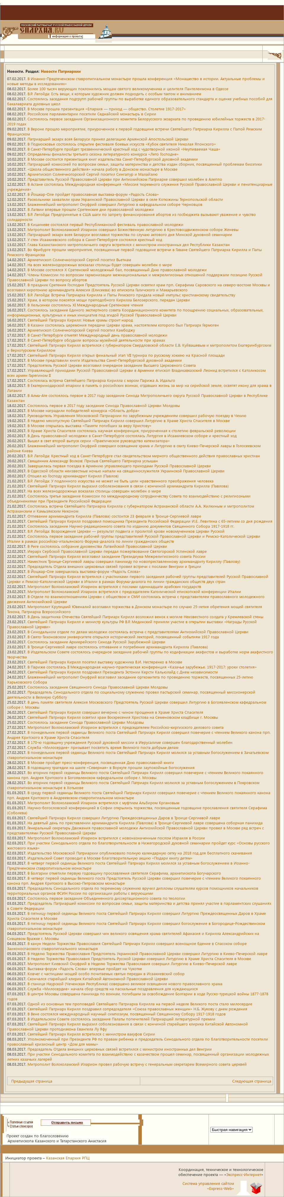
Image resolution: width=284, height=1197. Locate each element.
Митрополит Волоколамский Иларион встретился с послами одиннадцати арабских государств (114, 586)
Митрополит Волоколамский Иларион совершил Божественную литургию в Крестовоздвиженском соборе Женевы (133, 229)
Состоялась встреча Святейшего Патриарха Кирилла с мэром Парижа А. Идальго (101, 380)
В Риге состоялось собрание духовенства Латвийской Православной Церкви (97, 546)
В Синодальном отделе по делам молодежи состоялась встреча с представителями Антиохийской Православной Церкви (138, 631)
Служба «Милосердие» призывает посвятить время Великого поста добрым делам (103, 747)
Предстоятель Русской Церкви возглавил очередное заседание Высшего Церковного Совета (112, 365)
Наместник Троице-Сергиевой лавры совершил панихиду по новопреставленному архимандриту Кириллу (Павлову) (134, 561)
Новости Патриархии (61, 71)
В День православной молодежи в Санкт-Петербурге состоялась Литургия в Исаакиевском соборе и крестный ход (132, 435)
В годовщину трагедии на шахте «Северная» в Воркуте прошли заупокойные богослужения (111, 767)
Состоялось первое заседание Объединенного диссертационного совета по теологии (106, 898)
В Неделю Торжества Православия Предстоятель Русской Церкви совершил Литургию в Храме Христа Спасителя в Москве (139, 958)
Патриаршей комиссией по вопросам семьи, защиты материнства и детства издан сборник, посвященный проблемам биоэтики (145, 164)
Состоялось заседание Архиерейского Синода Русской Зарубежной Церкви (96, 641)
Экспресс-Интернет (243, 1174)
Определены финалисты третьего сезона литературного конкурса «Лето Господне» (103, 153)
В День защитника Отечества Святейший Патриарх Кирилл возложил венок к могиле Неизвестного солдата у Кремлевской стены (145, 616)
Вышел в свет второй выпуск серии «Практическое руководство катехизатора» (99, 440)
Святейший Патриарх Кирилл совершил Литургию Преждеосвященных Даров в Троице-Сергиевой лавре (124, 817)
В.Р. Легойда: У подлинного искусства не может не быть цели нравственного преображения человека (121, 480)
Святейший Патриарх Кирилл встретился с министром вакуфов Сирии (91, 1033)
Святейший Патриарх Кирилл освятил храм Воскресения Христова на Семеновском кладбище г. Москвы (123, 717)
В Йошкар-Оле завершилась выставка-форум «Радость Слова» (84, 571)
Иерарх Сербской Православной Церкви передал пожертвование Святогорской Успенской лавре (117, 551)
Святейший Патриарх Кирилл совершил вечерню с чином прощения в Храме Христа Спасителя (115, 712)
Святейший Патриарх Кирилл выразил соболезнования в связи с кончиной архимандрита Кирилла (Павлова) (128, 485)
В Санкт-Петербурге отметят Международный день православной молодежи (97, 334)
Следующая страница (251, 1080)
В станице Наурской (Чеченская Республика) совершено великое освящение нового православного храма (125, 983)
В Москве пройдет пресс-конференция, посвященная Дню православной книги (101, 762)
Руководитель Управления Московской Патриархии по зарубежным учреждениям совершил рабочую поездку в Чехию (137, 415)
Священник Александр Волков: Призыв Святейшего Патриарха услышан (93, 460)
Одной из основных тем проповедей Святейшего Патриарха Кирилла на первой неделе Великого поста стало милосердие (140, 1003)
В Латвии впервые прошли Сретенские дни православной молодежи (91, 209)
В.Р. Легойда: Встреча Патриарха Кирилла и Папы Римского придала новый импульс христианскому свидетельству (131, 294)
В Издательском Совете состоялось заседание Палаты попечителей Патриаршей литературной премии (121, 1018)
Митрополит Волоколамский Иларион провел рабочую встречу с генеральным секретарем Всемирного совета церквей (137, 1064)
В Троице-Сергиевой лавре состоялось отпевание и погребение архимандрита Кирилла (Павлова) (118, 646)
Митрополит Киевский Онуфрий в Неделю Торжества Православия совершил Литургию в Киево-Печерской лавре (132, 963)
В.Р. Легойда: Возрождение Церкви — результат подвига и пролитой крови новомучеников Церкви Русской (126, 531)
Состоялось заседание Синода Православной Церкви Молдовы (86, 722)
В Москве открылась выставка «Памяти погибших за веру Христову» (89, 425)
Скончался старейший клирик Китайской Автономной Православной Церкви (98, 978)
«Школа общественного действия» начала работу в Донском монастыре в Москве (103, 169)
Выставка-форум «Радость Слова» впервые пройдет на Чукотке (85, 968)
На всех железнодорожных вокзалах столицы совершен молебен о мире (94, 490)
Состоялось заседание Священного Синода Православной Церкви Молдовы (98, 686)
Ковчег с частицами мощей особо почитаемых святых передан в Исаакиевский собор (106, 973)
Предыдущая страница (31, 1080)
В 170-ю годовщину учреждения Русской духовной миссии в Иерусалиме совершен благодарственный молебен (130, 742)
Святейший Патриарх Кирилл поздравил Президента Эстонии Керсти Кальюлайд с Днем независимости (123, 671)
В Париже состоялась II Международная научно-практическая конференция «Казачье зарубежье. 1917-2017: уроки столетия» (142, 666)
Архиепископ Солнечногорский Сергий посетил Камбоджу (81, 329)
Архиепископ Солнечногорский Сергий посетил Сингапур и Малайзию (93, 174)
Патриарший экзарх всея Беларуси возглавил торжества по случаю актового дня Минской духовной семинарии (130, 234)
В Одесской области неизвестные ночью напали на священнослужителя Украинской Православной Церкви (126, 470)
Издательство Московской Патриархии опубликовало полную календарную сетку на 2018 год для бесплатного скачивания (140, 852)
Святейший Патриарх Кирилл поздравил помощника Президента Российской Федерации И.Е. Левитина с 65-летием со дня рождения (150, 521)
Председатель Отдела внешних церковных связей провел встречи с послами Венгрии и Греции (114, 566)
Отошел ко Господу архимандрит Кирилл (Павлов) (73, 475)
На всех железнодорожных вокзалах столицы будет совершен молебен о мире (100, 264)
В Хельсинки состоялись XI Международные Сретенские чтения (85, 304)
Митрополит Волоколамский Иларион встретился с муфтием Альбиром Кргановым (103, 802)
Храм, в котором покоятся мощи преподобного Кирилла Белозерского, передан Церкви (109, 299)
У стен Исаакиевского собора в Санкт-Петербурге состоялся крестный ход (95, 239)
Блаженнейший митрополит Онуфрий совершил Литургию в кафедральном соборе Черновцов (115, 204)
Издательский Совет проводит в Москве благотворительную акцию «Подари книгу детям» (110, 857)
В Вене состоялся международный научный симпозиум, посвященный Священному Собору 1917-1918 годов (127, 1013)
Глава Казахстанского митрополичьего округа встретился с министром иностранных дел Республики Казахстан (129, 244)
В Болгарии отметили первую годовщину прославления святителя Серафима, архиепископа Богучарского (124, 872)
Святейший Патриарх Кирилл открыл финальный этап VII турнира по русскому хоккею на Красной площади (126, 355)
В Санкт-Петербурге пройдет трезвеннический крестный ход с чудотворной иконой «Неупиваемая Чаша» (124, 148)
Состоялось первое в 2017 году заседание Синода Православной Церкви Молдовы (104, 405)
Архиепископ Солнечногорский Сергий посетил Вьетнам (79, 259)
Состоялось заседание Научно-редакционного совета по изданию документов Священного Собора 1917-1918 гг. (131, 526)
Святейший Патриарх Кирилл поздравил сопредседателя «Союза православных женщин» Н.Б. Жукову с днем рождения (137, 1008)
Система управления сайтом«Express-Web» (208, 1186)
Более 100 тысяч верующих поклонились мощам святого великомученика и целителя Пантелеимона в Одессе (128, 88)
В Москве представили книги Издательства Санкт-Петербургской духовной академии (105, 360)
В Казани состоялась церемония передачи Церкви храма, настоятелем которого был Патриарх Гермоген (123, 324)
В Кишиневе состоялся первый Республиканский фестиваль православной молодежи (105, 224)
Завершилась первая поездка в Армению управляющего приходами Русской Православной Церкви (119, 465)
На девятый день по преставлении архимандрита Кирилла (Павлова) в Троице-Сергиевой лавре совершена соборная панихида (145, 822)
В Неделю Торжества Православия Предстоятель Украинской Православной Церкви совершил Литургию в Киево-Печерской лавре (147, 953)
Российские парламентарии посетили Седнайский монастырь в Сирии (92, 113)
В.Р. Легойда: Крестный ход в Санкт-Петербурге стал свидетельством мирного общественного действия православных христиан (144, 455)
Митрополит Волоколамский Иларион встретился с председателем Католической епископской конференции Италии (134, 591)
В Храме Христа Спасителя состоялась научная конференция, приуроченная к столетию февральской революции (132, 430)
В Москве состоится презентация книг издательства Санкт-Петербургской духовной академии (113, 158)
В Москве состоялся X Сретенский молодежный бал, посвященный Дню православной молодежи (117, 269)
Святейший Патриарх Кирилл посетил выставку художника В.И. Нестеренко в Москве (105, 661)
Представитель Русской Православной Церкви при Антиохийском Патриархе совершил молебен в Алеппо (125, 179)
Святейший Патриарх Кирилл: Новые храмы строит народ (80, 319)
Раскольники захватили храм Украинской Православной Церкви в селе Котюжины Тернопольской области (125, 199)
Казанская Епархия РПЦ (68, 1157)
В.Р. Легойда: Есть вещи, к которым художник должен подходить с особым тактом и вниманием (114, 93)
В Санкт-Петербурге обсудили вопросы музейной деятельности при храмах (96, 340)
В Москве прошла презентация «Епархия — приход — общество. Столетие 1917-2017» (107, 108)
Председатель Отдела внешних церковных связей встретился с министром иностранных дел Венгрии (120, 1048)
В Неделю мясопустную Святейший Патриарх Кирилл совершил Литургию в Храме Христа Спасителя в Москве (129, 420)
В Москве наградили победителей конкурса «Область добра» (84, 410)
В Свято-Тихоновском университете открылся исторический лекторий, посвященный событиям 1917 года (123, 636)
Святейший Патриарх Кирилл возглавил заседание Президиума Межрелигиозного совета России (117, 556)
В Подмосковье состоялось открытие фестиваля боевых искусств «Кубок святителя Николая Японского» (122, 143)
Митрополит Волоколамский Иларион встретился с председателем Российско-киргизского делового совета (126, 727)
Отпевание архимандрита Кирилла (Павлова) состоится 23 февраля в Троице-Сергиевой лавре (114, 515)
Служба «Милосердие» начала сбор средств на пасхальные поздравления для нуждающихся (113, 988)
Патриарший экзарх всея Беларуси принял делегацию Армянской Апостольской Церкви (108, 138)
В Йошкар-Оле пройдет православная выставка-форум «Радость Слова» (93, 194)
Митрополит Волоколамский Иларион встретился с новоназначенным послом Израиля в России (116, 837)
